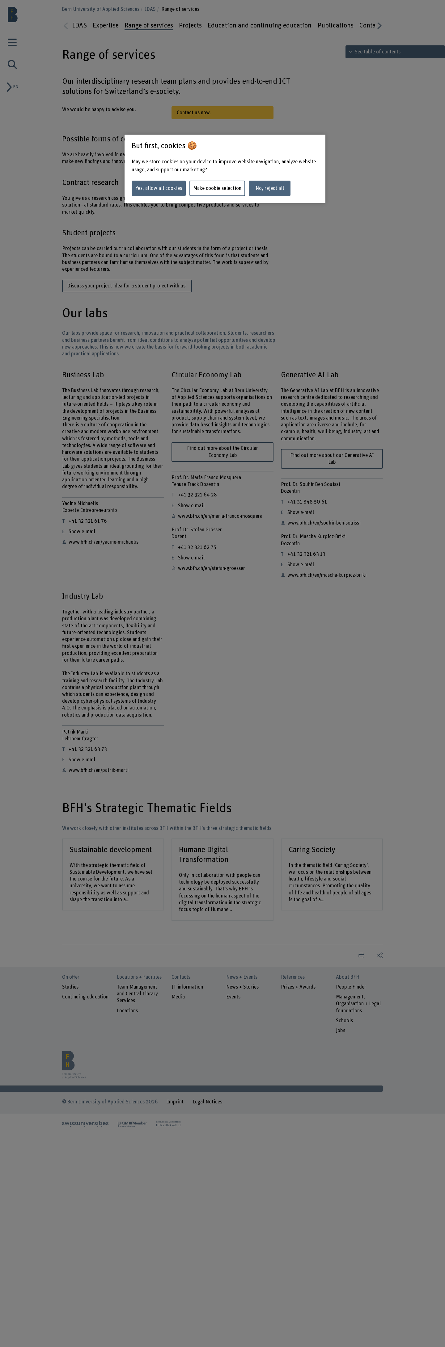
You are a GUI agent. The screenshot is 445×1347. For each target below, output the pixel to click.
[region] (225, 169)
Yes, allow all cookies (158, 188)
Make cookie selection (217, 188)
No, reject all (270, 188)
